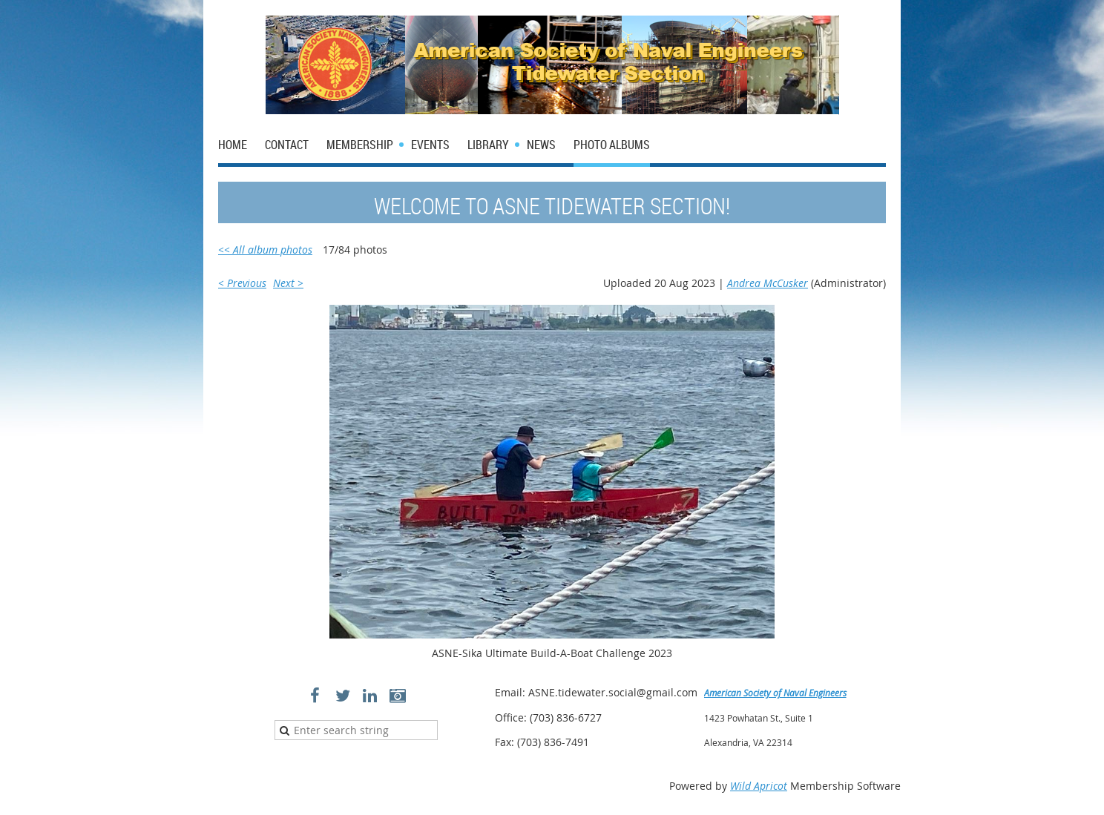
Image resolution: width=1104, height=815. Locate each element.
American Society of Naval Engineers (775, 693)
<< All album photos (265, 249)
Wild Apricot (758, 786)
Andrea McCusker (767, 283)
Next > (288, 283)
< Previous (242, 283)
